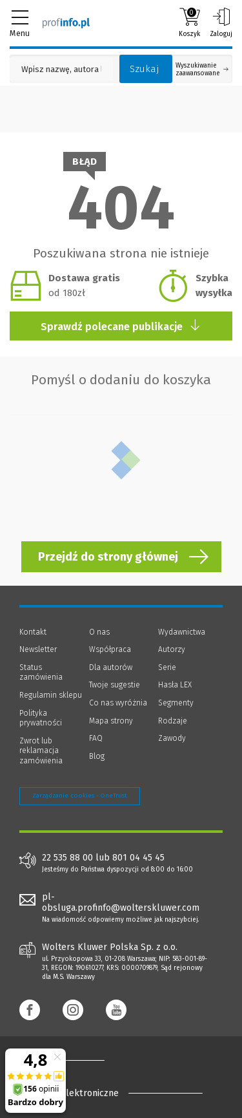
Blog (97, 756)
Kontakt (32, 632)
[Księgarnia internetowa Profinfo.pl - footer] (71, 1060)
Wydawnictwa (181, 632)
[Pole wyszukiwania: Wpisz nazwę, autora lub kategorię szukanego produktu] (61, 69)
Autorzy (171, 649)
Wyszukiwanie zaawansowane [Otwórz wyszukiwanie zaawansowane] (202, 69)
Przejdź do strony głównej (108, 557)
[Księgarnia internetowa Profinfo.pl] (66, 22)
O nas (99, 632)
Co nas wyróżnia (118, 702)
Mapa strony (111, 720)
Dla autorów (110, 667)
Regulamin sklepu (50, 695)
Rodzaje (172, 720)
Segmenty (176, 702)
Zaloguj (221, 22)
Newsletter (38, 649)
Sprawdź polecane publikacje (121, 326)
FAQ (96, 738)
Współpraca (110, 649)
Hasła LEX (175, 684)
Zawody (172, 738)
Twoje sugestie (114, 684)
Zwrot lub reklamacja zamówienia (41, 750)
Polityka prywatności (40, 718)
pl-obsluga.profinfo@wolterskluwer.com (120, 902)
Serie (167, 667)
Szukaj (144, 69)
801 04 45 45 (138, 858)
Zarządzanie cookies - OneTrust (79, 795)
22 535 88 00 (67, 858)
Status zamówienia (41, 672)
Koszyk (189, 22)
